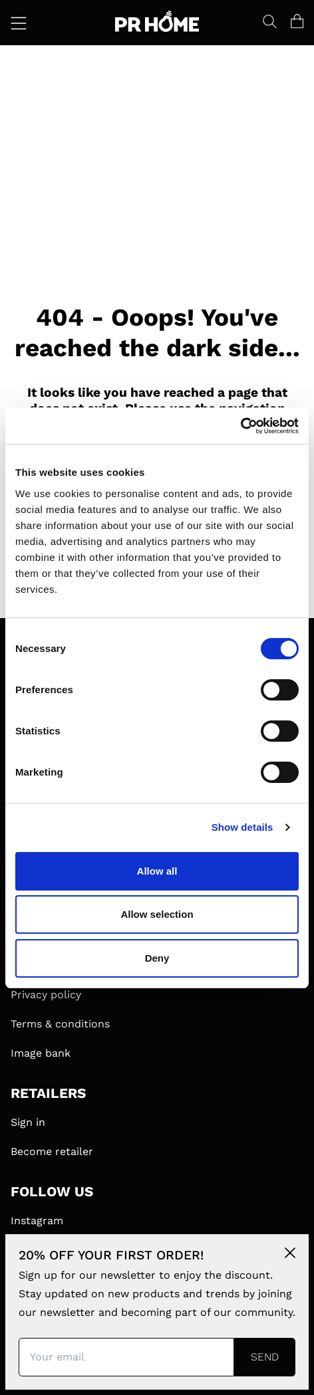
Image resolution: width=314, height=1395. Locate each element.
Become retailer (52, 1151)
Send (265, 1356)
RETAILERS (48, 1093)
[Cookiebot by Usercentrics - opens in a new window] (240, 426)
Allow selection (156, 914)
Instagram (37, 1220)
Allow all (157, 871)
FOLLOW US (52, 1192)
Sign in (28, 1122)
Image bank (41, 1053)
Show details (242, 827)
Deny (157, 958)
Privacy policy (46, 994)
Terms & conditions (60, 1024)
